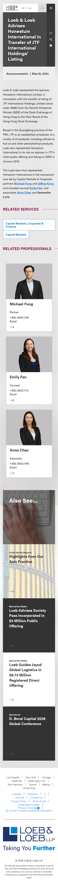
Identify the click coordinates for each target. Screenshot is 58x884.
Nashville (17, 781)
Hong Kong (29, 788)
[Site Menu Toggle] (51, 8)
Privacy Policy (18, 801)
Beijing (46, 784)
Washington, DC (36, 781)
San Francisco (15, 784)
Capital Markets (16, 234)
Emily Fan (36, 188)
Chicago (46, 777)
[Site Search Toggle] (42, 8)
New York (31, 777)
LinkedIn (16, 794)
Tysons (32, 784)
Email (13, 321)
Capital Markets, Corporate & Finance (25, 224)
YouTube (19, 797)
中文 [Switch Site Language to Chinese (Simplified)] (29, 8)
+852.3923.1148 (19, 463)
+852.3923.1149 (19, 317)
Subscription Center (28, 804)
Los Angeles (12, 777)
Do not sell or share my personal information (29, 810)
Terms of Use (39, 801)
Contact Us (36, 797)
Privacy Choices (29, 807)
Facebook (32, 794)
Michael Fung (23, 183)
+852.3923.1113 (19, 390)
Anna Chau (24, 192)
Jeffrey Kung (46, 183)
